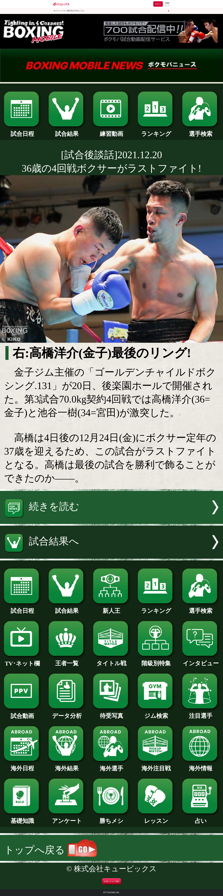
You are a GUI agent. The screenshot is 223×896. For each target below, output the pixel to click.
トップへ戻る (50, 850)
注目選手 (200, 713)
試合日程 (22, 131)
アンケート (67, 818)
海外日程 (22, 765)
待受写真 (111, 713)
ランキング (156, 131)
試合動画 (22, 713)
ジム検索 (156, 713)
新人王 (111, 608)
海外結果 (67, 765)
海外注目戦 (156, 765)
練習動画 (111, 131)
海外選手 (111, 766)
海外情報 (200, 765)
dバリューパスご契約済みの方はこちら (69, 11)
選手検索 (200, 131)
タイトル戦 (111, 660)
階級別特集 (156, 660)
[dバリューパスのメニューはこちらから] (167, 4)
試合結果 (67, 131)
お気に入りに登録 (111, 881)
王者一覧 (67, 660)
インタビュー (200, 660)
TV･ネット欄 (22, 661)
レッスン (156, 818)
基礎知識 (22, 818)
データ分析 (67, 713)
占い (200, 818)
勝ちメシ (111, 818)
